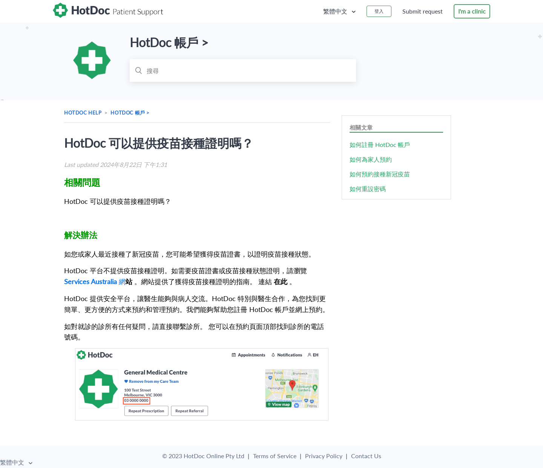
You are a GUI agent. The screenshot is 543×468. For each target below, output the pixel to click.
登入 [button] (378, 11)
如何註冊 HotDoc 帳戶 (380, 144)
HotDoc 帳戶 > (130, 113)
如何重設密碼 (368, 188)
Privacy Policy (323, 456)
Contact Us (366, 456)
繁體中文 (336, 11)
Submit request (422, 11)
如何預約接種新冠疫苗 (380, 173)
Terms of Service (274, 456)
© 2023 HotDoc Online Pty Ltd (203, 456)
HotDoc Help (83, 113)
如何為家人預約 (371, 159)
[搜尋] (243, 70)
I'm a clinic (472, 11)
